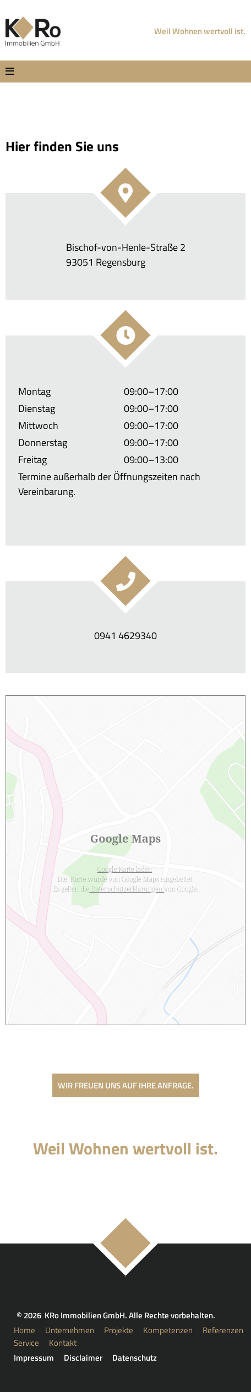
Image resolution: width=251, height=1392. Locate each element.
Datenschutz (134, 1357)
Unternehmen (69, 1330)
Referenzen (223, 1330)
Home (24, 1330)
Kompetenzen (168, 1330)
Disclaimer (83, 1357)
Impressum (34, 1357)
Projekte (118, 1330)
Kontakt (63, 1342)
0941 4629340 (125, 635)
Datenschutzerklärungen (126, 889)
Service (26, 1342)
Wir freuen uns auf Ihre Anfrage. (126, 1085)
